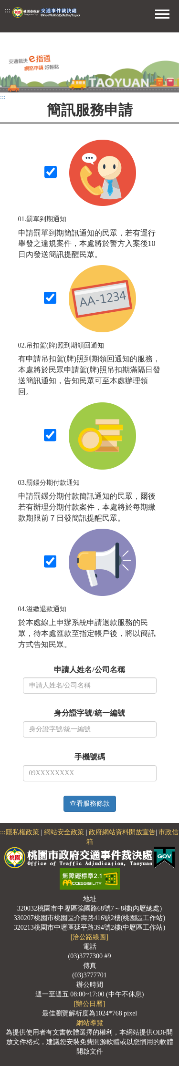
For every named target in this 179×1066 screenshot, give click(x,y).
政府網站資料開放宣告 (122, 832)
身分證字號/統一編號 (89, 713)
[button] (162, 13)
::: (8, 10)
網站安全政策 (64, 832)
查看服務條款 (90, 803)
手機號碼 (89, 757)
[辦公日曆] (89, 1003)
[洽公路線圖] (89, 937)
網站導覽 (89, 1022)
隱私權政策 (22, 832)
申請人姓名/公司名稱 (89, 670)
